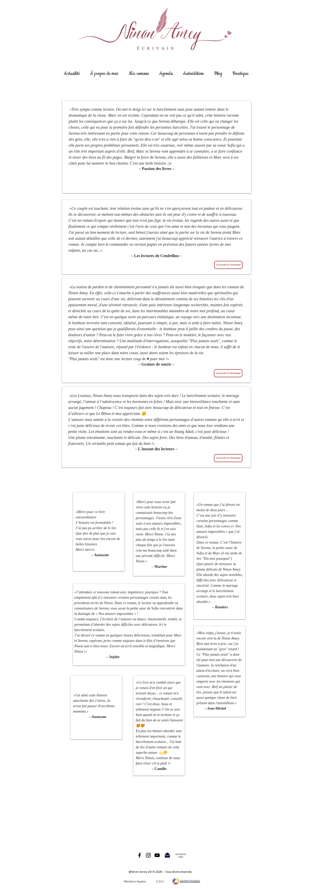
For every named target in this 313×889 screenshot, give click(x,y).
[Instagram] (148, 855)
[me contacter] (167, 855)
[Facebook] (139, 855)
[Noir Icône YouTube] (157, 855)
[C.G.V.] (160, 881)
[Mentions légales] (135, 881)
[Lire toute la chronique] (228, 265)
